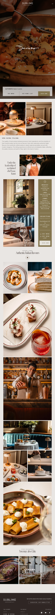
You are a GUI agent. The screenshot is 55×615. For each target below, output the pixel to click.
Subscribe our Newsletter (40, 602)
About (22, 612)
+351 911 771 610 (45, 216)
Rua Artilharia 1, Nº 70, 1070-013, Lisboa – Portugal (45, 224)
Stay (5, 612)
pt (52, 3)
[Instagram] (27, 257)
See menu (11, 93)
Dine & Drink (9, 614)
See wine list (27, 93)
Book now (44, 93)
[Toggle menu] (3, 4)
